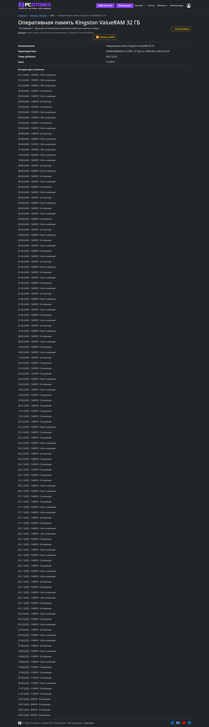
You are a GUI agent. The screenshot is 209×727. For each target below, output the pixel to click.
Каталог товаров (38, 15)
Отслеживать (181, 28)
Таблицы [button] (161, 5)
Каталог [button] (139, 5)
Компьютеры (176, 5)
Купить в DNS (105, 37)
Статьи (151, 5)
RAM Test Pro (105, 5)
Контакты (89, 723)
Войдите (22, 32)
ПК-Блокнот (124, 5)
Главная (22, 15)
